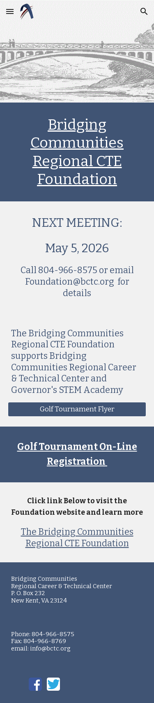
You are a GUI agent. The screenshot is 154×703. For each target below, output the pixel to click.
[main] (77, 152)
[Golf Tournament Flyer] (77, 409)
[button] (10, 11)
